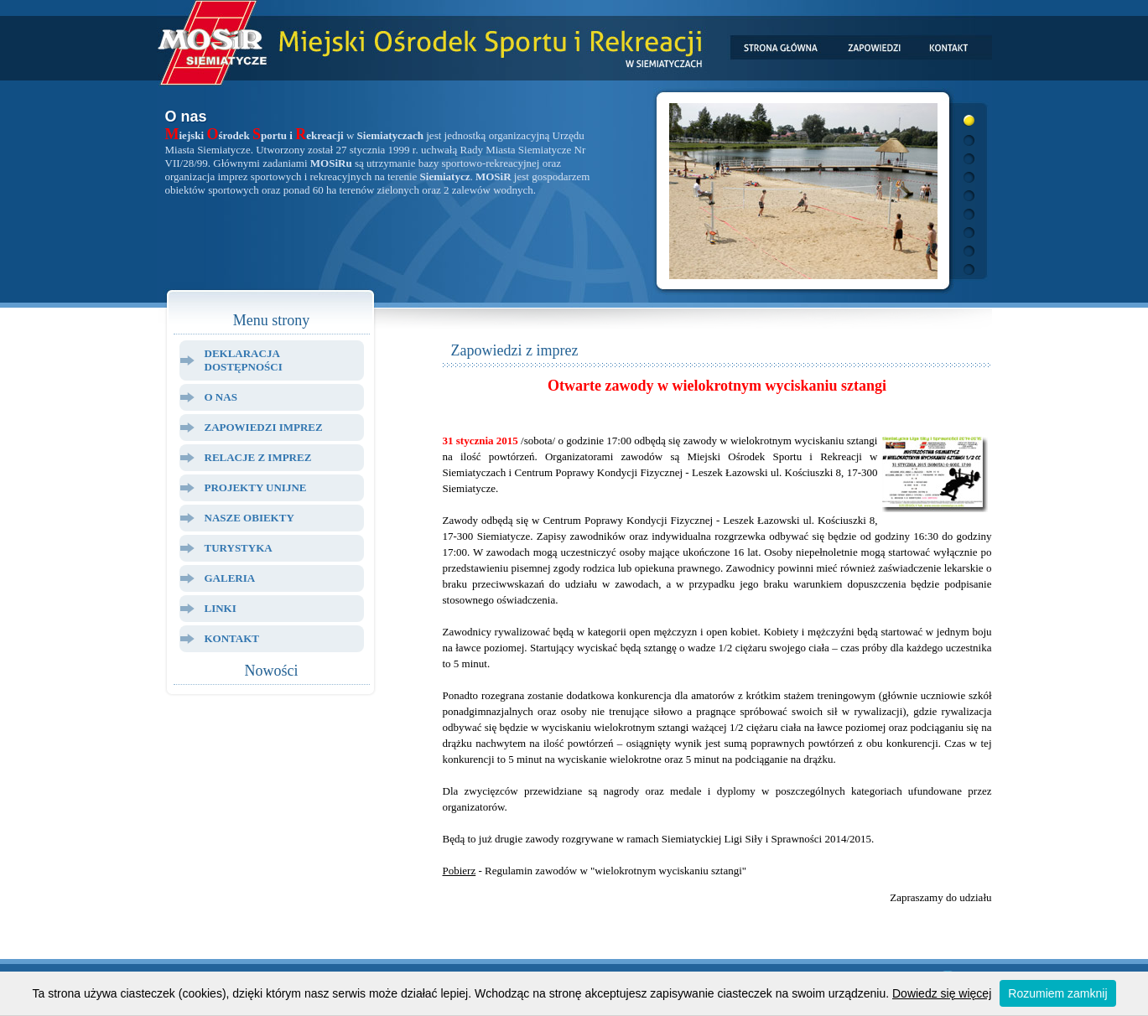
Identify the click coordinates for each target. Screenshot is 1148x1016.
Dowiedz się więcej (941, 993)
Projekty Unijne (256, 487)
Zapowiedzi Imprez (264, 427)
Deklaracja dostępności (244, 360)
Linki (220, 608)
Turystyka (239, 548)
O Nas (221, 397)
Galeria (230, 578)
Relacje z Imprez (258, 457)
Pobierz (459, 870)
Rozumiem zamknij (1057, 993)
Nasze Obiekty (249, 517)
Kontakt (232, 638)
